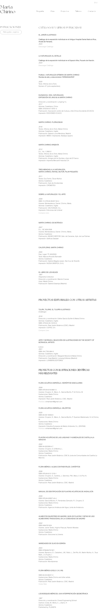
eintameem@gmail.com (53, 402)
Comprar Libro (44, 213)
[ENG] (96, 3)
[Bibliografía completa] (11, 32)
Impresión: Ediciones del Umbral (50, 210)
